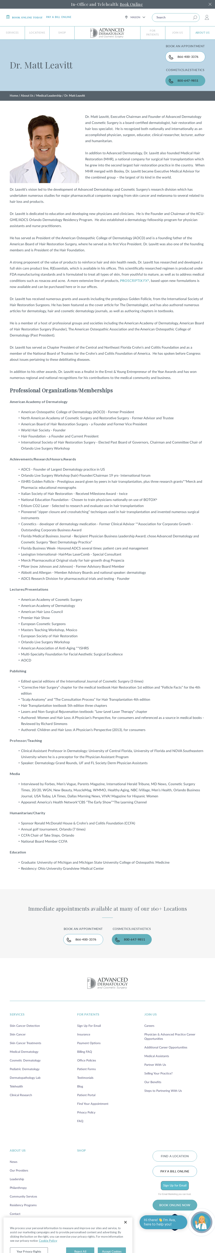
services (17, 1014)
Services (12, 32)
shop (81, 1150)
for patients (88, 1014)
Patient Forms (86, 1069)
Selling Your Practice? (158, 1073)
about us (18, 1150)
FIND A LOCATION (175, 1156)
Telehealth (16, 1086)
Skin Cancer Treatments (25, 1043)
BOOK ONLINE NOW (175, 1205)
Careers (149, 1025)
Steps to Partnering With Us (163, 1090)
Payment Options (89, 1043)
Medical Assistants (156, 1056)
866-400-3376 (188, 57)
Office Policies (86, 1060)
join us (150, 1014)
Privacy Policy (86, 1112)
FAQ (80, 1121)
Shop (62, 32)
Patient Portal (86, 1095)
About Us (202, 32)
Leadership (17, 1179)
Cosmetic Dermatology (25, 1060)
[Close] (125, 1232)
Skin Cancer (18, 1034)
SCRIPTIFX (134, 280)
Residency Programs (23, 1205)
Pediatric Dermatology (24, 1069)
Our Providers (19, 1170)
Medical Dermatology (24, 1051)
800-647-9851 (188, 80)
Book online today (24, 17)
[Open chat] (201, 1222)
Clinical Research (21, 1095)
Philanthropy (18, 1188)
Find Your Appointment (92, 1103)
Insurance (83, 1034)
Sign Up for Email (174, 1185)
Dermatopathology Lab (25, 1077)
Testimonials (85, 1077)
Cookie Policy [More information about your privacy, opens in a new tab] (48, 1251)
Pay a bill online (58, 17)
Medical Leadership (49, 95)
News (13, 1162)
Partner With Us (155, 1064)
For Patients (152, 32)
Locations (37, 32)
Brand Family (18, 1222)
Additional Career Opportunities (165, 1047)
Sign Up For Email (89, 1025)
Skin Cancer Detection (25, 1025)
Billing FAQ (84, 1051)
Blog (80, 1086)
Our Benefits (152, 1082)
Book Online (131, 4)
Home (14, 95)
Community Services (23, 1196)
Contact (15, 1214)
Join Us (177, 32)
